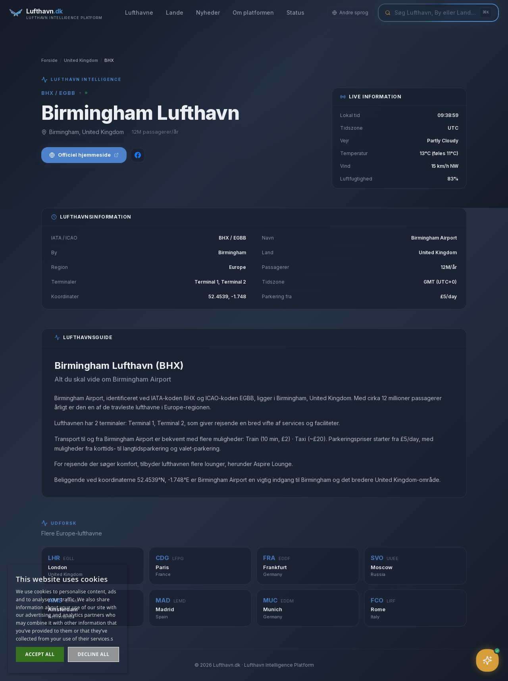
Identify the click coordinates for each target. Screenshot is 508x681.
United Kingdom (81, 60)
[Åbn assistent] (487, 660)
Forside (49, 60)
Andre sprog (350, 12)
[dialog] (67, 619)
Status (295, 12)
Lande (174, 12)
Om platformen (253, 12)
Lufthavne (139, 12)
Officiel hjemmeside (84, 155)
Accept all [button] (40, 654)
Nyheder (208, 12)
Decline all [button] (94, 654)
